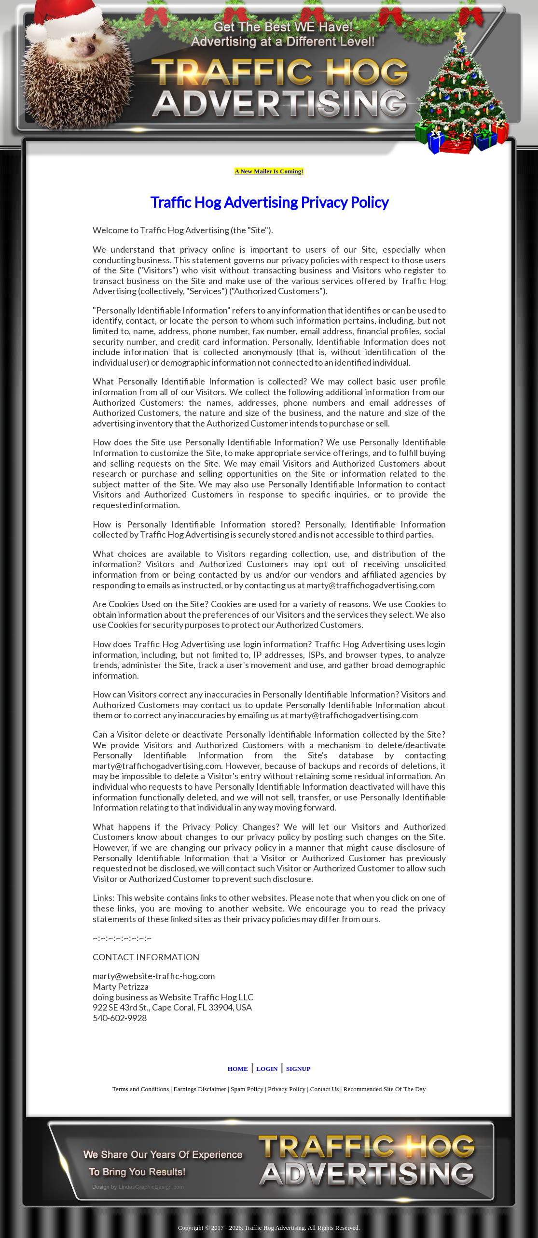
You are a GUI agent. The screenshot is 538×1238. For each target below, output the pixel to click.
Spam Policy (247, 1089)
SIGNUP (298, 1068)
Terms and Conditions (140, 1089)
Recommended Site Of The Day (385, 1089)
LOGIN (266, 1068)
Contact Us (324, 1089)
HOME (238, 1068)
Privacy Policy (286, 1089)
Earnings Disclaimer (200, 1089)
